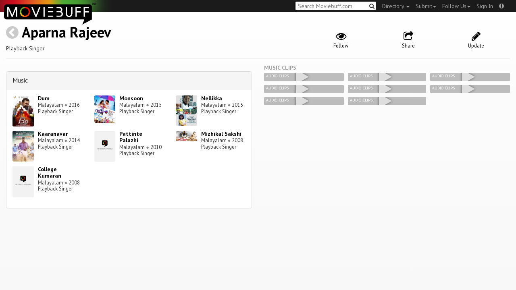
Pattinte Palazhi (130, 137)
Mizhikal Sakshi (221, 133)
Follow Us (456, 6)
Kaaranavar (53, 133)
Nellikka (211, 98)
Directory (396, 6)
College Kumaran (49, 173)
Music (20, 80)
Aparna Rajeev (66, 32)
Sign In (484, 6)
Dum (44, 98)
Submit (426, 6)
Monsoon (131, 98)
